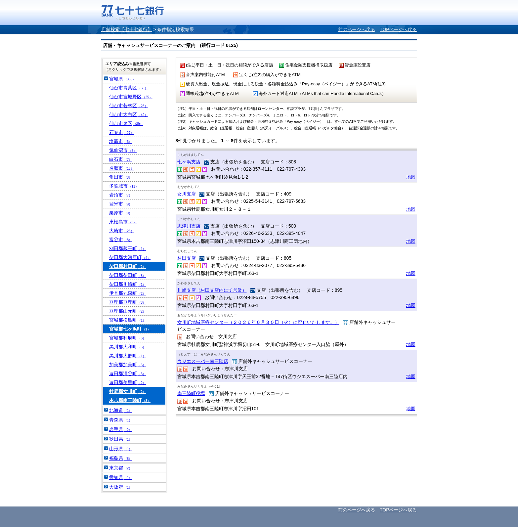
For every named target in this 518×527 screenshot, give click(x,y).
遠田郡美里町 (127, 382)
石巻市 (121, 132)
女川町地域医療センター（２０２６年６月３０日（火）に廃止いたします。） (258, 322)
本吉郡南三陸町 (130, 400)
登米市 (120, 203)
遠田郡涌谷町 (127, 373)
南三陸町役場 (191, 393)
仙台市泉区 (126, 123)
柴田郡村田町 (127, 266)
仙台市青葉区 (128, 87)
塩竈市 (120, 141)
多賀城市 (124, 186)
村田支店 (186, 258)
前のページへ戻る (356, 29)
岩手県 (120, 429)
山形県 (120, 448)
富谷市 (120, 239)
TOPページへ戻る (398, 29)
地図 (410, 177)
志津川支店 (188, 226)
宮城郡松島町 (127, 320)
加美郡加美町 (127, 364)
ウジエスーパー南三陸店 (202, 361)
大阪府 (120, 487)
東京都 (120, 467)
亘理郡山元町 (127, 311)
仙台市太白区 (128, 114)
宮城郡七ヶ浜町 (130, 328)
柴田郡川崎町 (127, 284)
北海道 (120, 410)
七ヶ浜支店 (188, 161)
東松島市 (123, 221)
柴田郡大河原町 (130, 257)
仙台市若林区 (128, 105)
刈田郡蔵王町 (127, 248)
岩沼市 (120, 195)
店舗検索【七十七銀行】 (126, 29)
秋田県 (120, 439)
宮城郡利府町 (127, 337)
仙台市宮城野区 (130, 96)
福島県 (120, 458)
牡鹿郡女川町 (127, 391)
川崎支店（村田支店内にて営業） (212, 290)
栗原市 (120, 212)
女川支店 (186, 194)
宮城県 (122, 78)
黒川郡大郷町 (127, 355)
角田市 (120, 177)
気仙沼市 (123, 150)
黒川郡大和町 (127, 346)
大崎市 (121, 230)
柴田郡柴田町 (127, 275)
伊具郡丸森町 (127, 293)
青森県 (120, 419)
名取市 (121, 168)
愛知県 (120, 477)
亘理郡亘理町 (127, 302)
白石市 (120, 159)
